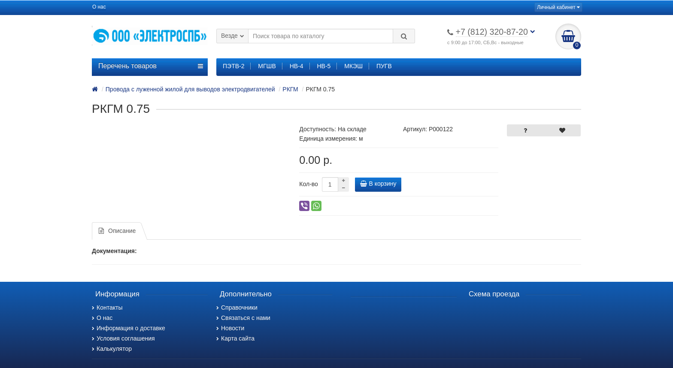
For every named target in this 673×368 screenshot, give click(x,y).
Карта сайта (235, 338)
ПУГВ (384, 66)
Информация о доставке (128, 328)
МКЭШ (353, 66)
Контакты (107, 307)
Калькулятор (112, 348)
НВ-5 (323, 66)
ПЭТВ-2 (233, 66)
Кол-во (308, 184)
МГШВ (267, 66)
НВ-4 (296, 66)
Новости (230, 328)
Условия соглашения (123, 338)
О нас (99, 7)
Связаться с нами (243, 317)
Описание (117, 230)
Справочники (237, 307)
